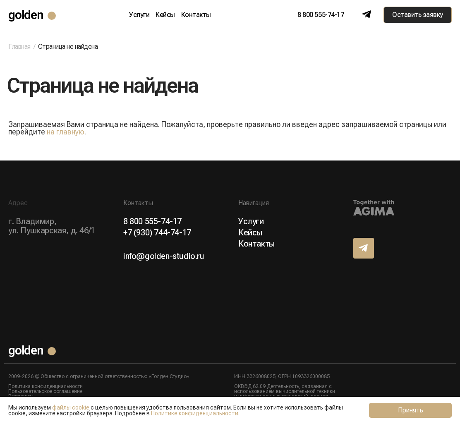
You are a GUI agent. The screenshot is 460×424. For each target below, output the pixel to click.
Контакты (196, 15)
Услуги (139, 15)
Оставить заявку (417, 15)
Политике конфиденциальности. (195, 413)
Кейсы (165, 15)
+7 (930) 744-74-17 (157, 232)
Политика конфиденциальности (45, 386)
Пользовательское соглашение (45, 391)
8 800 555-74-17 (320, 15)
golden (25, 15)
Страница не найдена (68, 46)
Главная (19, 46)
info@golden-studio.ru (163, 256)
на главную (65, 131)
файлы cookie (70, 407)
